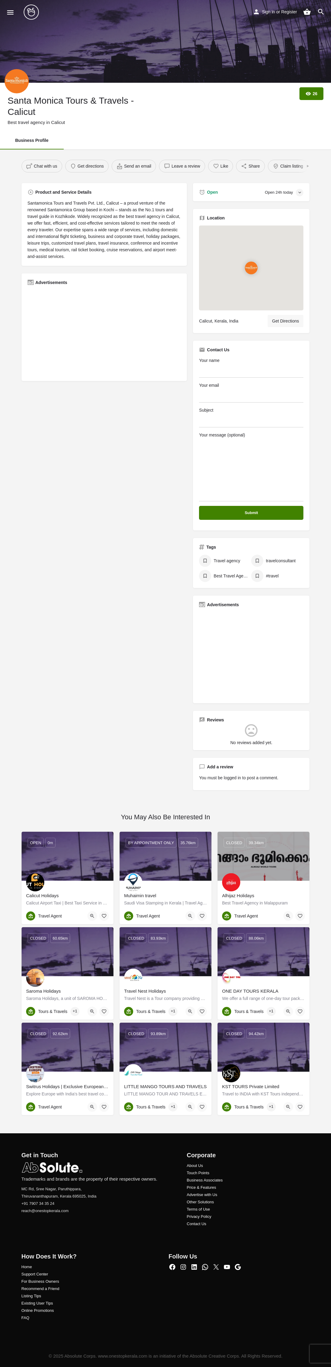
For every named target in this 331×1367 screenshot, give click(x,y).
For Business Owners (40, 1281)
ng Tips (35, 1296)
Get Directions (285, 321)
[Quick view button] (92, 916)
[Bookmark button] (104, 916)
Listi (25, 1296)
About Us (195, 1165)
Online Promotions (38, 1310)
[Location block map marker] (251, 267)
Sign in (268, 11)
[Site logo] (32, 12)
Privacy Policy (199, 1216)
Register (289, 11)
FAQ (25, 1317)
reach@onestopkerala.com (45, 1210)
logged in (232, 777)
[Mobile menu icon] (10, 12)
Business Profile (32, 140)
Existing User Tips (37, 1303)
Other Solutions (200, 1202)
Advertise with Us (202, 1194)
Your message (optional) (251, 467)
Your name (251, 368)
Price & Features (201, 1187)
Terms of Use (198, 1209)
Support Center (35, 1274)
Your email (251, 393)
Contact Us (196, 1224)
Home (27, 1267)
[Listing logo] (17, 81)
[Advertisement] (104, 332)
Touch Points (198, 1173)
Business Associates (205, 1180)
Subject (251, 417)
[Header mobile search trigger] (321, 12)
